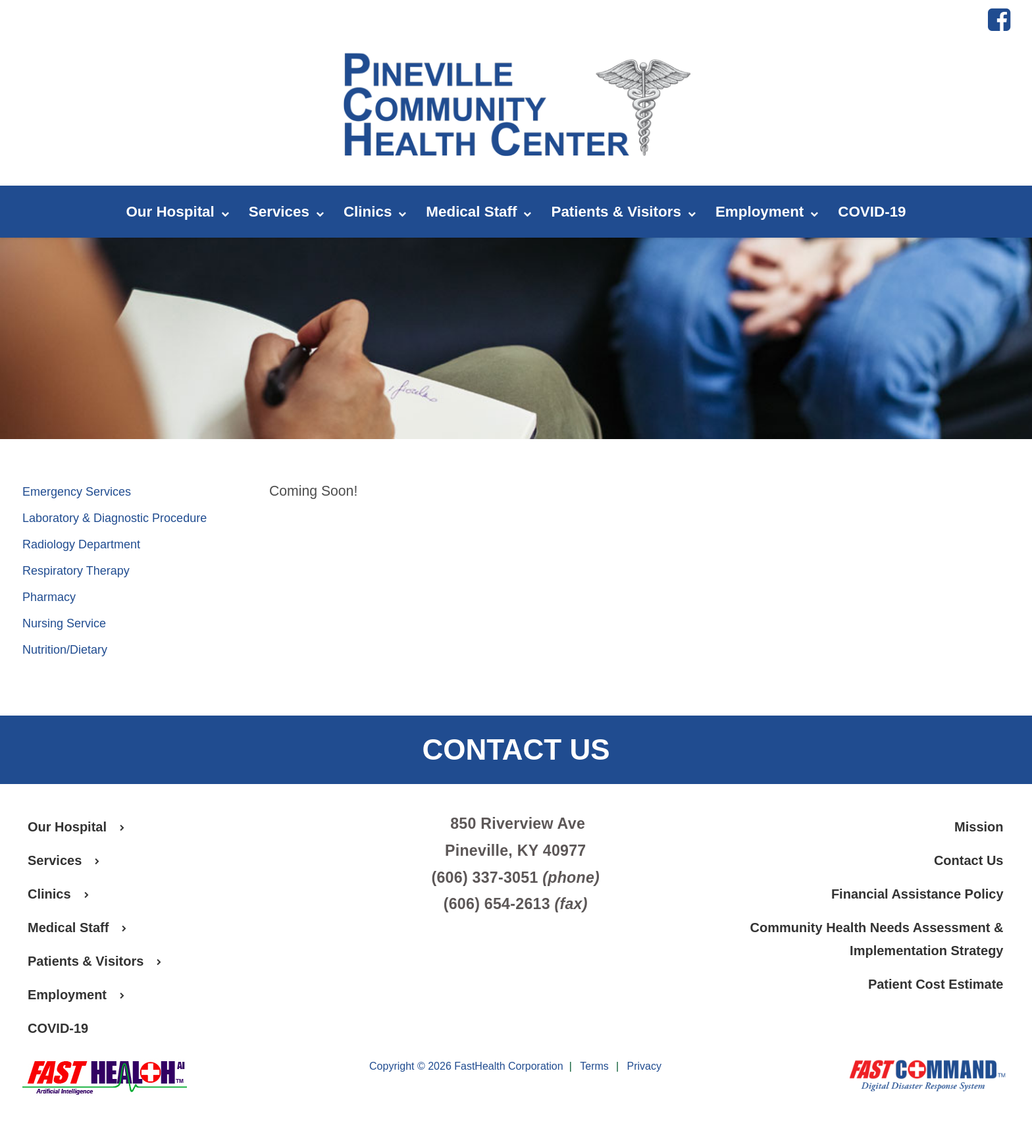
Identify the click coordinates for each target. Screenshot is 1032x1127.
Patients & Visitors (623, 212)
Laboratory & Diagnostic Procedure (114, 518)
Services (286, 212)
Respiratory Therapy (76, 570)
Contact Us (969, 860)
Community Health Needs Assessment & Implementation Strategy (877, 939)
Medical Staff (478, 212)
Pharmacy (49, 597)
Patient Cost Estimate (936, 984)
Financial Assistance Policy (917, 894)
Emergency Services (76, 491)
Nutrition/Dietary (64, 649)
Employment (766, 212)
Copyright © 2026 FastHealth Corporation (466, 1066)
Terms (594, 1066)
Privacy (644, 1066)
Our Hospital (177, 212)
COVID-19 (872, 211)
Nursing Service (64, 623)
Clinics (375, 212)
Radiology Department (81, 544)
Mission (978, 827)
